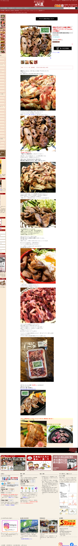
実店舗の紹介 (42, 518)
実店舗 (12, 10)
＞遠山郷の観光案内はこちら (26, 538)
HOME (1, 12)
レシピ (36, 10)
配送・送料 (22, 473)
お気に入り (11, 8)
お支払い (2, 473)
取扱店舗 (17, 10)
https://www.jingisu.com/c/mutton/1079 (28, 389)
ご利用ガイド (25, 497)
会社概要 (2, 10)
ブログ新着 (4, 8)
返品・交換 (42, 473)
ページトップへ (76, 452)
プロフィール (23, 10)
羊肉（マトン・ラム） (7, 12)
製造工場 (7, 10)
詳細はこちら (11, 497)
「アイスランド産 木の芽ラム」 (30, 114)
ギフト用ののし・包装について (65, 473)
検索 (76, 8)
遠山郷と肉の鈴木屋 (24, 518)
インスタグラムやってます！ (6, 518)
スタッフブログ (30, 10)
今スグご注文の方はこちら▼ (46, 18)
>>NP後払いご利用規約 (10, 505)
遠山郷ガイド (42, 10)
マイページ (19, 8)
